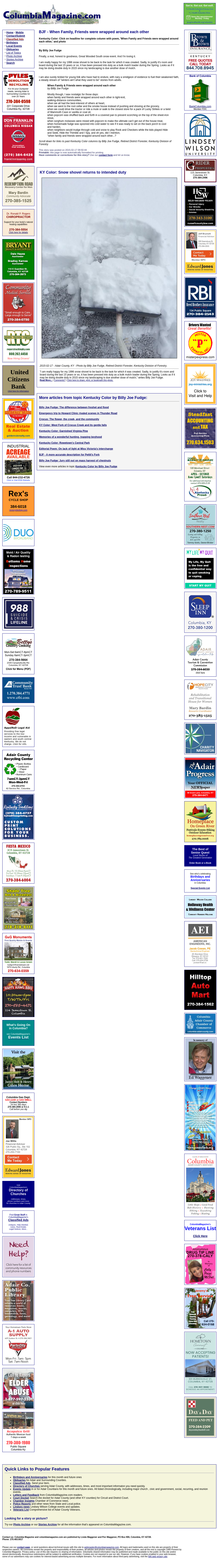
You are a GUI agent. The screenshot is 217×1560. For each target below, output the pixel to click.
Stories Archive (14, 59)
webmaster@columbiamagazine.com (101, 1547)
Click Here (200, 1236)
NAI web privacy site (157, 1556)
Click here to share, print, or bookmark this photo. (90, 380)
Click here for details (18, 232)
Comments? (59, 380)
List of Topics (13, 52)
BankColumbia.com (200, 106)
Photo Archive (14, 56)
